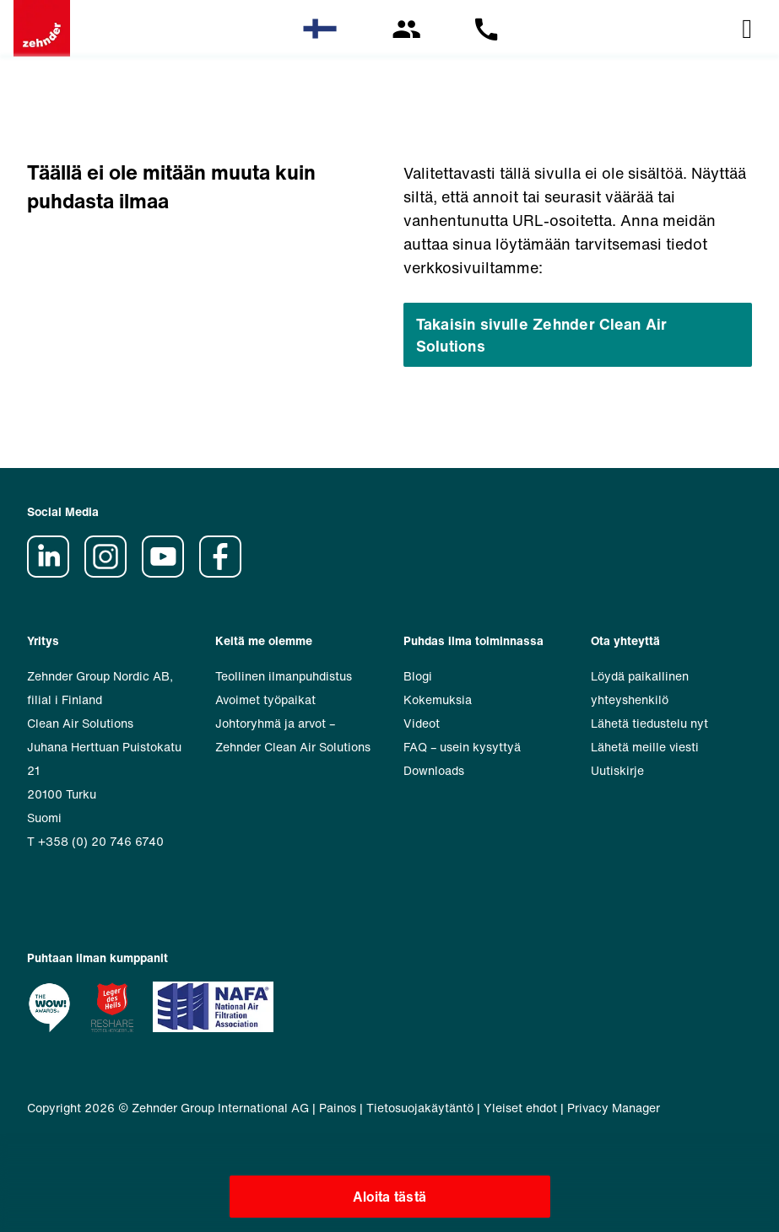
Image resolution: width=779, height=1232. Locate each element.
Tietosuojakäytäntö (419, 1107)
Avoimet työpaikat (265, 699)
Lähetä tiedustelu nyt (649, 723)
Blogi (417, 676)
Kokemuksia (437, 699)
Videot (421, 723)
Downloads (433, 770)
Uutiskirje (617, 770)
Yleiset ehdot (520, 1107)
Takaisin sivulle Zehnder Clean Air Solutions (542, 335)
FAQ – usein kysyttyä (462, 747)
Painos (337, 1107)
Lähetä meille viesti (645, 747)
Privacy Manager (613, 1107)
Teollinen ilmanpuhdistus (283, 676)
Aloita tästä (389, 1196)
